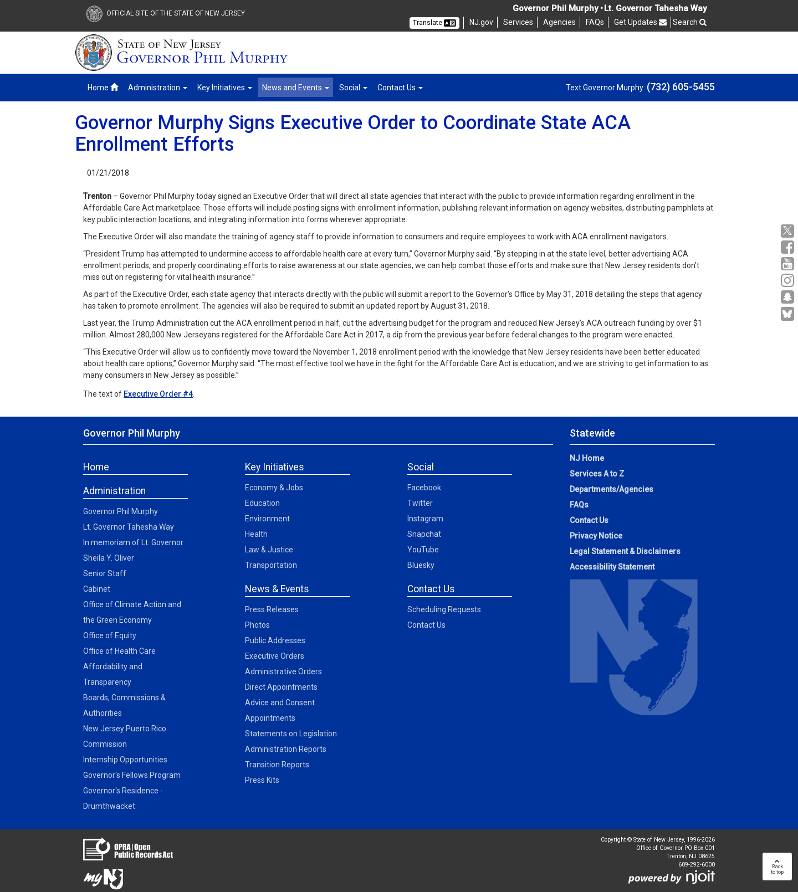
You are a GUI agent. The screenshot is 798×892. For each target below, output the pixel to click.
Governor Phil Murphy (120, 511)
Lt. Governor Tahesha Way (655, 8)
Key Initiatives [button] (224, 87)
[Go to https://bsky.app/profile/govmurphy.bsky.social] (789, 315)
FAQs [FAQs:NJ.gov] (579, 504)
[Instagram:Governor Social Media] (789, 281)
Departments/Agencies (611, 489)
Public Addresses (275, 640)
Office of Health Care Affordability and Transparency (119, 666)
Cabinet (96, 589)
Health (256, 534)
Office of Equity (109, 635)
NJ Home (587, 458)
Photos (257, 625)
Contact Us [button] (400, 87)
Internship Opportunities (125, 759)
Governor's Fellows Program (132, 775)
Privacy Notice (596, 535)
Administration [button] (157, 87)
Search (690, 22)
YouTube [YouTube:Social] (423, 549)
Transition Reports (277, 764)
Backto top (777, 866)
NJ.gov (481, 22)
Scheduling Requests (444, 609)
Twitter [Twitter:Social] (420, 503)
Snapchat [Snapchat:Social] (424, 534)
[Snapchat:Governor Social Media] (789, 297)
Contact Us (426, 625)
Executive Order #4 (158, 393)
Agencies (559, 22)
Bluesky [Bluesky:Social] (420, 565)
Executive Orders (274, 656)
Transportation (271, 565)
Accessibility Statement (612, 566)
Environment (267, 518)
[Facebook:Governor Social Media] (789, 247)
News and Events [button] (295, 87)
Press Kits (262, 780)
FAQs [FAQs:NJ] (595, 22)
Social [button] (353, 87)
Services (518, 22)
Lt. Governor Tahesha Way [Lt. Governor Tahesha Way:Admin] (128, 526)
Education (262, 503)
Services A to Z (597, 473)
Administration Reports (285, 749)
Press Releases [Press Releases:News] (272, 609)
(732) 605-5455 (681, 87)
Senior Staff (104, 573)
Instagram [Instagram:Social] (425, 518)
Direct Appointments (281, 687)
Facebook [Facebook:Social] (424, 487)
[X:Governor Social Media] (789, 231)
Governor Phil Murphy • (558, 8)
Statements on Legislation (291, 733)
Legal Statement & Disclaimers (625, 551)
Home (103, 87)
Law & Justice (269, 549)
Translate (434, 23)
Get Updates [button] (640, 22)
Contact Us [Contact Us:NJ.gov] (589, 520)
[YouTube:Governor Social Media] (789, 264)
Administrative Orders (283, 671)
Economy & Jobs (274, 487)
